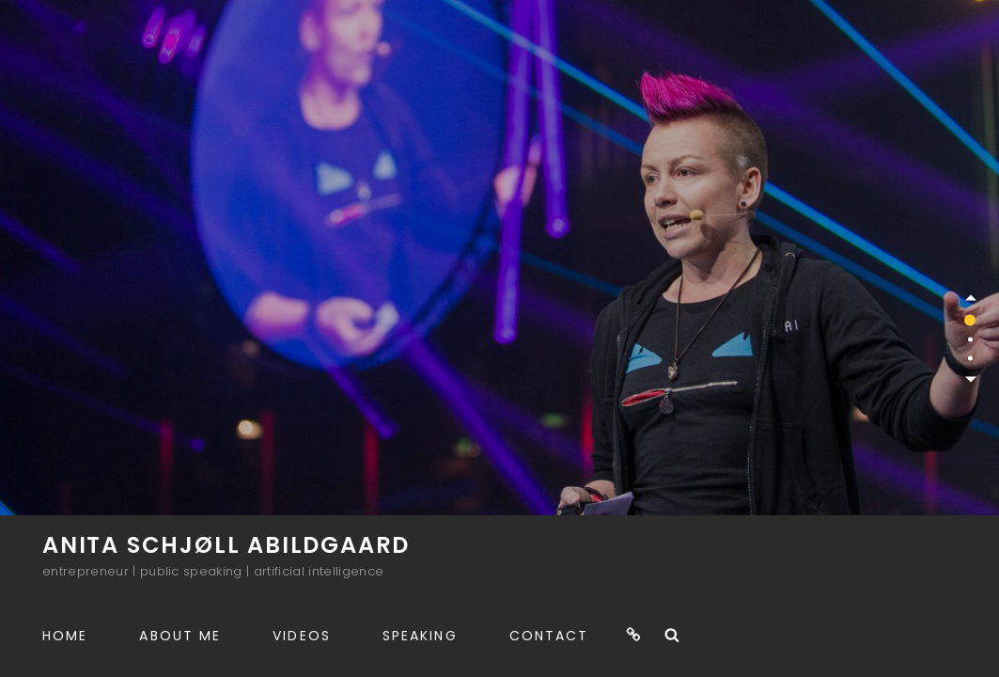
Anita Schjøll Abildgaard (226, 544)
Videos (302, 635)
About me (180, 635)
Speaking (420, 635)
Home (64, 635)
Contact (549, 635)
